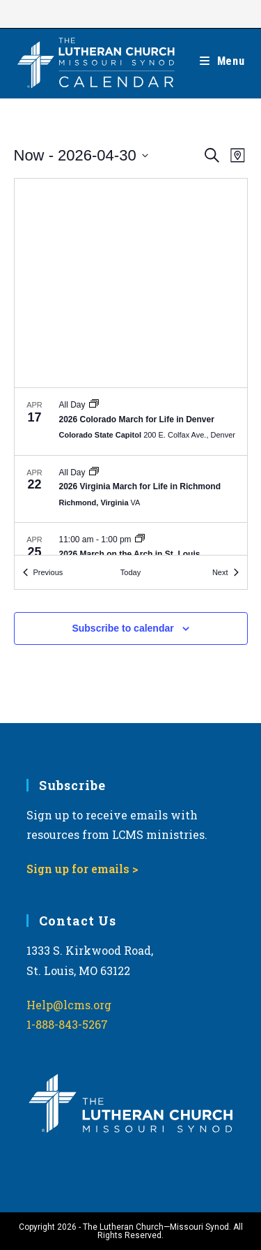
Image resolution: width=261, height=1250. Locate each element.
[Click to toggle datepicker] (81, 155)
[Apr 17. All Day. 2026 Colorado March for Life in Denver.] (131, 421)
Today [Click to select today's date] (130, 572)
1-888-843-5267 (67, 1024)
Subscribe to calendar (122, 628)
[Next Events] (225, 573)
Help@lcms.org (68, 1004)
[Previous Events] (43, 573)
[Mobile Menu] (222, 61)
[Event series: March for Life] (94, 405)
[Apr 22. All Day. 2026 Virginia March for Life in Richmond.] (131, 489)
